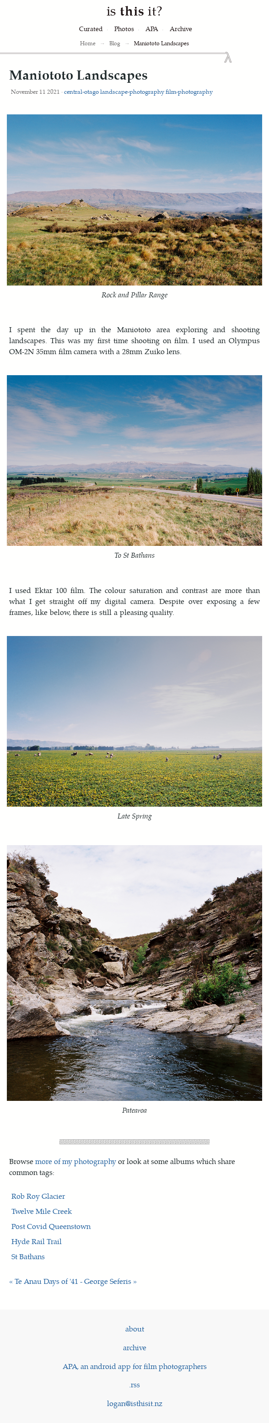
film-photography (189, 91)
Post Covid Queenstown (51, 1226)
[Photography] (124, 29)
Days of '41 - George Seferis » (90, 1281)
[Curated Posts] (91, 29)
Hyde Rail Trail (36, 1241)
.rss (134, 1384)
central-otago (81, 91)
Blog (114, 43)
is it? (134, 10)
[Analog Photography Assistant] (152, 29)
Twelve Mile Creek (41, 1211)
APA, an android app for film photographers (135, 1366)
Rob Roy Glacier (38, 1196)
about (134, 1328)
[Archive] (181, 29)
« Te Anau (25, 1281)
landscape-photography (132, 91)
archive (134, 1347)
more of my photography (75, 1161)
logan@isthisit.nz (134, 1403)
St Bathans (28, 1256)
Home (88, 43)
